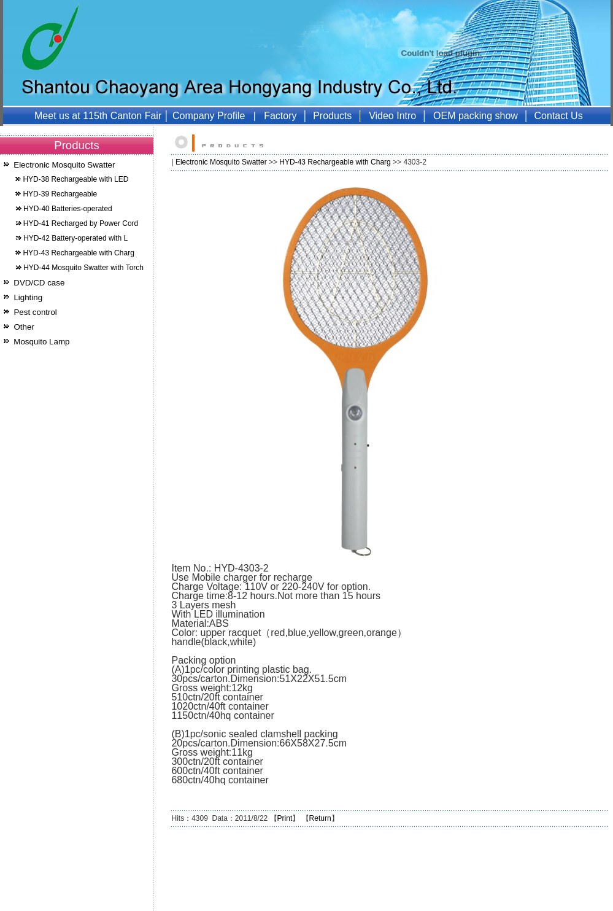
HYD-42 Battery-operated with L (75, 238)
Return (320, 818)
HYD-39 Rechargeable (60, 194)
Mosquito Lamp (41, 341)
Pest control (34, 312)
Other (24, 326)
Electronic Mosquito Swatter (64, 164)
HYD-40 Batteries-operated (67, 208)
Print (285, 818)
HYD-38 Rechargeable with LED (75, 179)
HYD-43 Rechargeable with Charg (78, 253)
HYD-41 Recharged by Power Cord (80, 223)
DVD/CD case (38, 282)
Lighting (27, 297)
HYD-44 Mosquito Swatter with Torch (83, 267)
